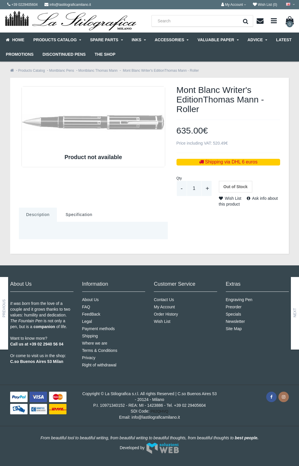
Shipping (90, 336)
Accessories (172, 39)
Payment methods (98, 328)
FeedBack (91, 314)
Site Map (234, 328)
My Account (164, 307)
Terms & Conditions (99, 350)
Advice (257, 39)
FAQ (86, 307)
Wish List (230, 198)
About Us (90, 299)
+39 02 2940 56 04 (46, 344)
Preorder (234, 307)
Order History (166, 314)
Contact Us (164, 299)
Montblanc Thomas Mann (98, 71)
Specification (79, 214)
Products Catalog (57, 39)
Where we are (94, 343)
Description (38, 214)
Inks (138, 39)
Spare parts (106, 39)
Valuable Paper (217, 39)
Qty (179, 178)
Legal (87, 321)
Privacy (89, 357)
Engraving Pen (239, 299)
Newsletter (235, 321)
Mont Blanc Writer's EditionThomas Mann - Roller (160, 71)
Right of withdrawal (99, 365)
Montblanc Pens (61, 71)
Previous (4, 308)
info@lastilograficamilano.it (156, 417)
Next (295, 312)
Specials (233, 314)
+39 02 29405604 (190, 405)
